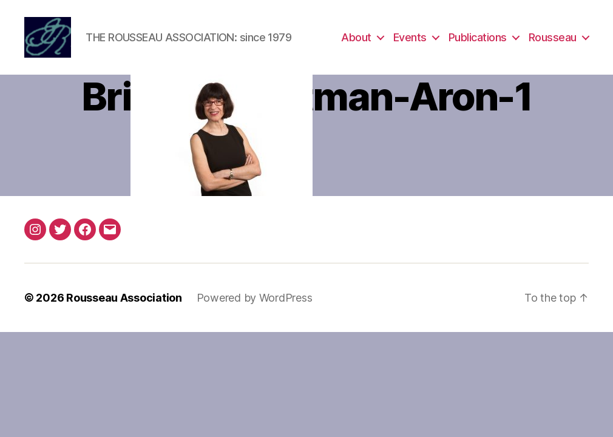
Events (410, 38)
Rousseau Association (124, 299)
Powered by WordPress (255, 299)
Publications (478, 38)
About (356, 38)
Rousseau (553, 38)
